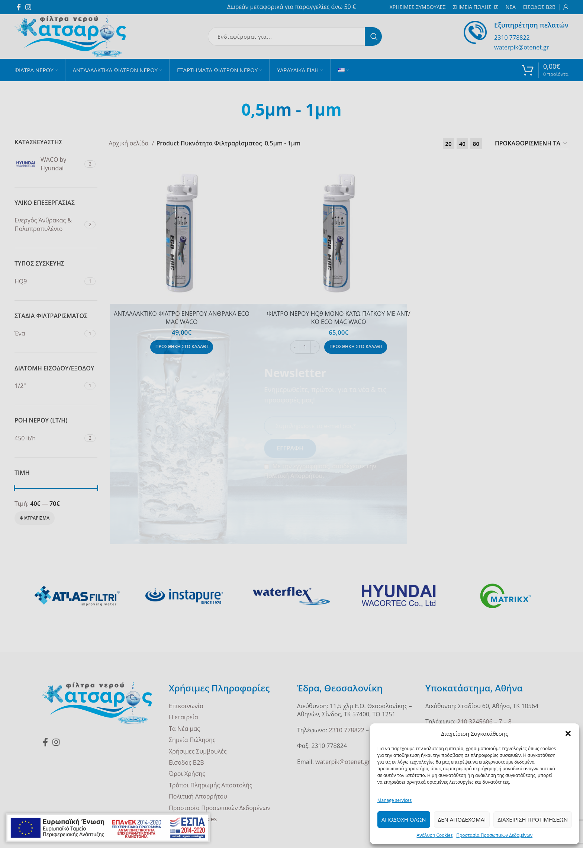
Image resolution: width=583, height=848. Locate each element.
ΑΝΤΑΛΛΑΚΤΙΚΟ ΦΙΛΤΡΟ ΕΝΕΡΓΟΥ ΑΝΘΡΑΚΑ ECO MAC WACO (181, 317)
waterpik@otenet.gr (521, 47)
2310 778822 (512, 37)
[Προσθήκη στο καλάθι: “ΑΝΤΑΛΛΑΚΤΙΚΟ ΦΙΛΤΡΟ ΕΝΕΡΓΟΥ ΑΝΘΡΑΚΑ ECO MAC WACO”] (181, 347)
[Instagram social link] (28, 7)
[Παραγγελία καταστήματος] (531, 143)
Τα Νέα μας (184, 729)
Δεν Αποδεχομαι (462, 819)
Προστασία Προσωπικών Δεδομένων (494, 835)
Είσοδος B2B (186, 762)
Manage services (394, 800)
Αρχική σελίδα (129, 143)
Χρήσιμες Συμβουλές (197, 751)
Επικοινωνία (186, 706)
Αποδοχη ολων (403, 819)
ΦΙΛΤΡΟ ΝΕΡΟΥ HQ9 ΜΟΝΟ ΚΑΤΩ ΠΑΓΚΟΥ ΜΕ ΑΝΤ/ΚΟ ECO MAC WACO (338, 317)
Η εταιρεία (183, 717)
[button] (568, 733)
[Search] (295, 36)
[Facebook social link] (19, 7)
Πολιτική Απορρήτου (198, 796)
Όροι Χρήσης (187, 774)
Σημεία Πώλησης (192, 740)
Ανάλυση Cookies (435, 835)
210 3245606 (475, 721)
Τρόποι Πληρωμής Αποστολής (210, 785)
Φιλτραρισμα (34, 518)
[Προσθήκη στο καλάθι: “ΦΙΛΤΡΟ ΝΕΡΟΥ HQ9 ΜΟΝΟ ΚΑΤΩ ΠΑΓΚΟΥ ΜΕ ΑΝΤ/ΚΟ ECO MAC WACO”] (355, 347)
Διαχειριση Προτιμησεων (532, 819)
